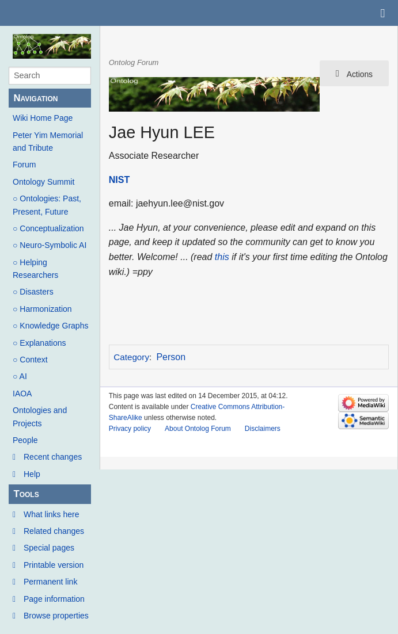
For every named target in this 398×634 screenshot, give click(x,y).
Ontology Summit (43, 181)
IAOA (22, 393)
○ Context (30, 359)
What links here (51, 514)
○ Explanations (39, 342)
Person (170, 357)
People (25, 440)
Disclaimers (263, 429)
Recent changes (53, 456)
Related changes (54, 531)
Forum (24, 164)
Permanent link (50, 581)
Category (131, 357)
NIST (119, 180)
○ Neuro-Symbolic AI (49, 245)
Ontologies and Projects (40, 416)
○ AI (20, 376)
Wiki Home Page (43, 118)
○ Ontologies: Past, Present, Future (47, 205)
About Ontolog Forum (198, 429)
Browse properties (56, 615)
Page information (54, 599)
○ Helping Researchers (35, 269)
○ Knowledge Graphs (50, 325)
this (222, 257)
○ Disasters (33, 291)
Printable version (54, 565)
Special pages (49, 547)
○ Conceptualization (48, 228)
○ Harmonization (42, 309)
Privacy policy (130, 429)
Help (32, 474)
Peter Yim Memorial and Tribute (48, 141)
